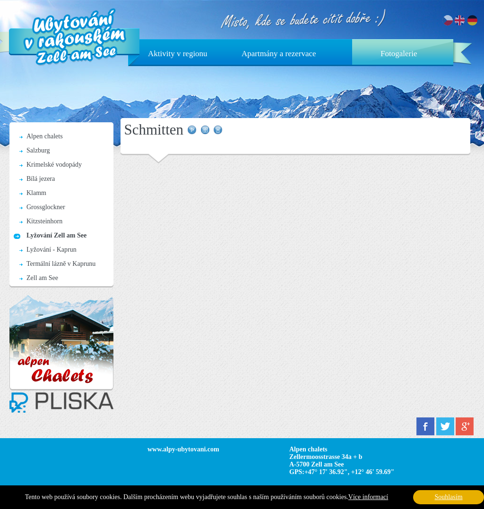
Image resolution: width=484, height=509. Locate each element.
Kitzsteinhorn (44, 221)
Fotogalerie (398, 53)
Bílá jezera (40, 178)
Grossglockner (45, 207)
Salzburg (38, 150)
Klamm (36, 192)
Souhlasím (448, 497)
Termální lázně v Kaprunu (60, 263)
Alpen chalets (44, 136)
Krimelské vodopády (54, 164)
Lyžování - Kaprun (51, 249)
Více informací (368, 497)
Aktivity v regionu (177, 53)
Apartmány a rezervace (279, 53)
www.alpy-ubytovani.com (183, 449)
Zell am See (42, 277)
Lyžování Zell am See (56, 235)
